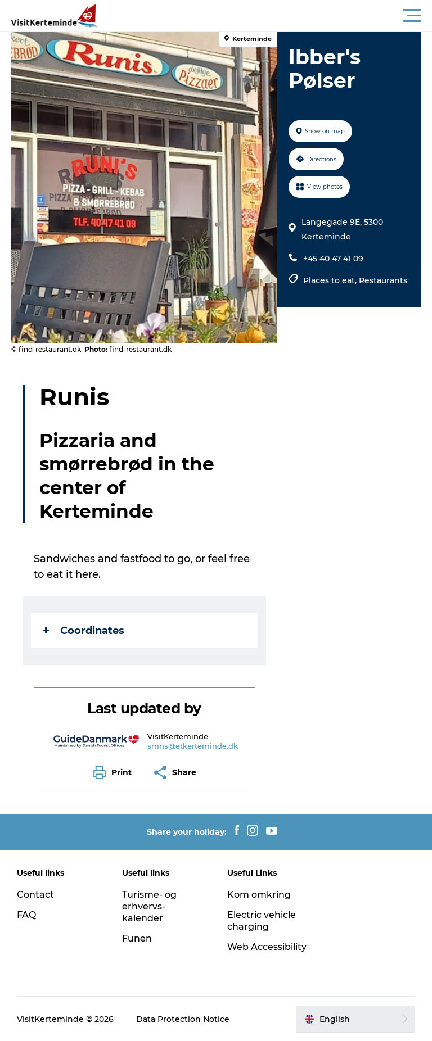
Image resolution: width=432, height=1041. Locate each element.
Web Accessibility (267, 947)
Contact (35, 894)
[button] (266, 15)
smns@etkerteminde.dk (192, 745)
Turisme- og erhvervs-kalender (149, 906)
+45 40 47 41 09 (333, 259)
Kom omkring (259, 894)
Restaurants (383, 280)
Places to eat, (331, 280)
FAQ (26, 914)
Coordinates (83, 630)
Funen (137, 938)
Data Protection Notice (183, 1019)
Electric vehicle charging (261, 920)
